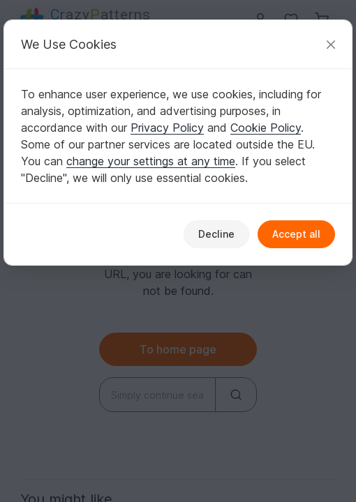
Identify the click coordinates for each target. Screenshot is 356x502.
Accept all (296, 234)
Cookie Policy (265, 128)
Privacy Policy (167, 128)
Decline (216, 234)
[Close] (330, 44)
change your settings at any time (150, 161)
